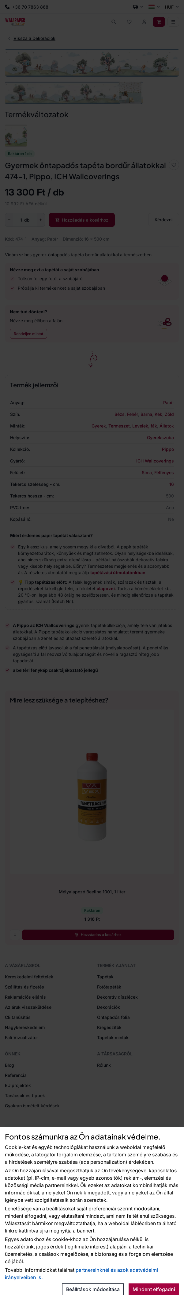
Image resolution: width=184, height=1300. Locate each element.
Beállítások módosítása (93, 1289)
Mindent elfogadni (154, 1289)
